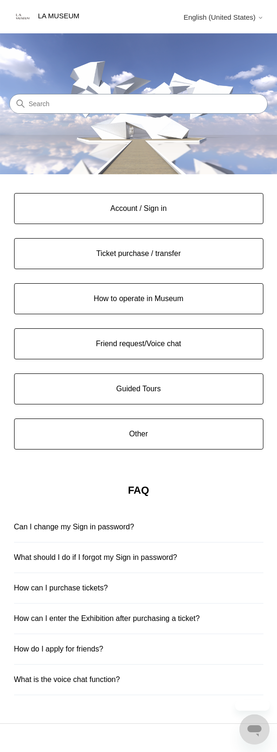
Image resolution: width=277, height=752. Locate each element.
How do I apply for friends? (58, 649)
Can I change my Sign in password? (74, 527)
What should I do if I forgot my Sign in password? (95, 557)
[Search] (138, 103)
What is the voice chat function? (67, 679)
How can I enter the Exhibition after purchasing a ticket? (107, 618)
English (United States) (223, 17)
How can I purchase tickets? (61, 588)
